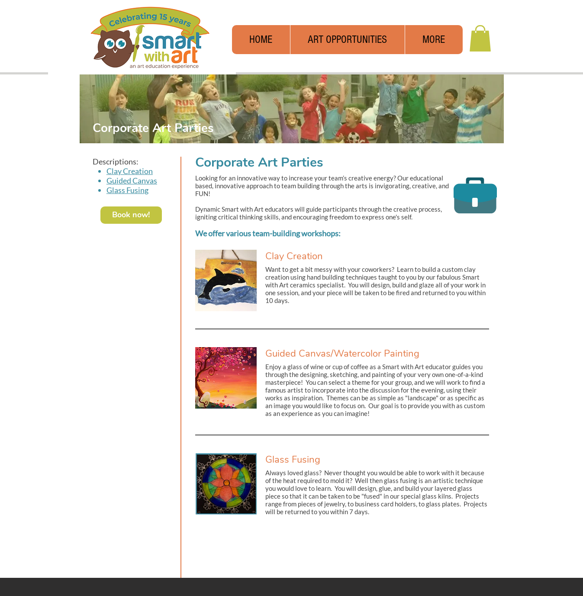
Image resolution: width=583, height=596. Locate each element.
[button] (434, 39)
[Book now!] (131, 215)
